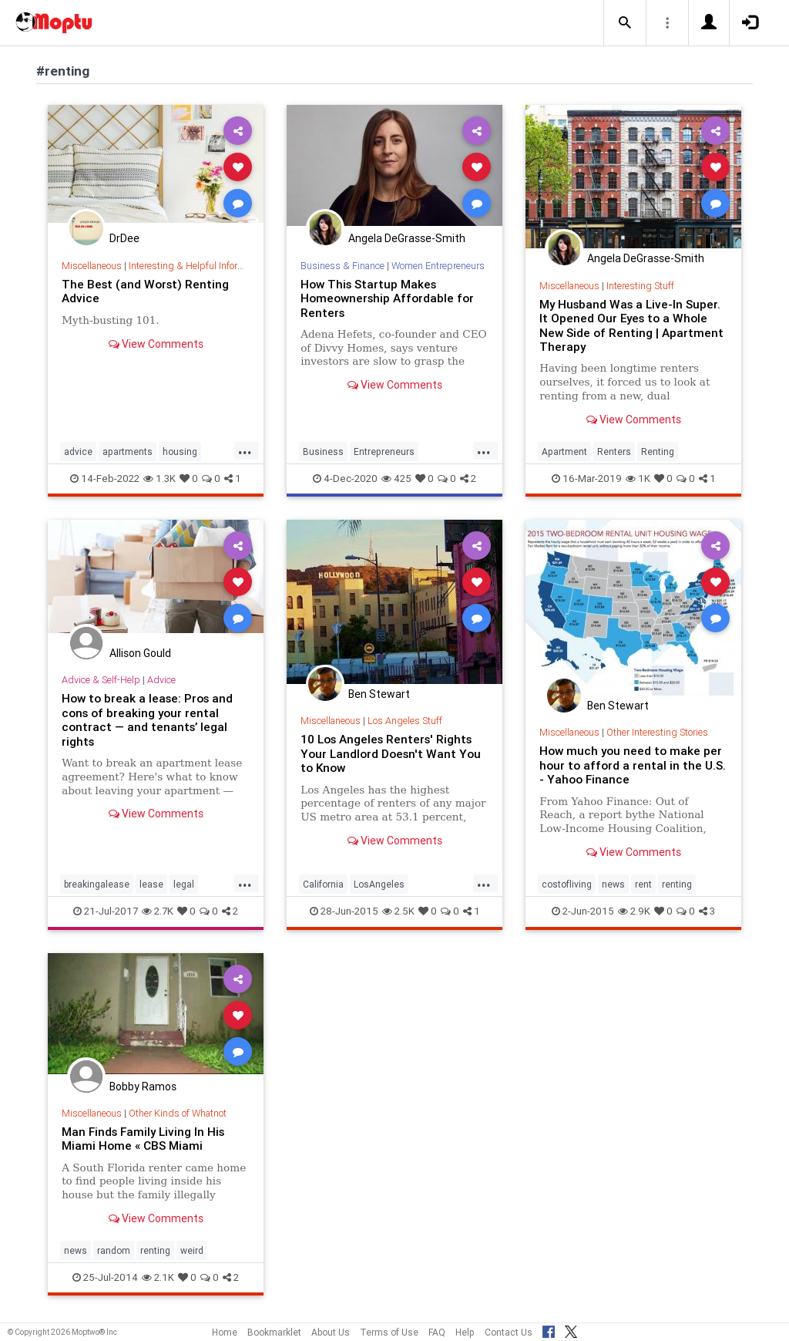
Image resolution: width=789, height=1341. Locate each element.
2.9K (634, 911)
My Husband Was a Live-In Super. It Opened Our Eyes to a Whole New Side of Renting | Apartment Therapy (631, 325)
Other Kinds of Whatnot (178, 1113)
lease (151, 884)
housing (180, 451)
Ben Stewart (379, 694)
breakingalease (96, 884)
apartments (127, 451)
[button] (624, 23)
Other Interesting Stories (657, 732)
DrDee (124, 238)
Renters (614, 451)
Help (465, 1332)
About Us (330, 1332)
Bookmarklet (274, 1332)
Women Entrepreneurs (438, 265)
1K (638, 478)
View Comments (156, 344)
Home (224, 1332)
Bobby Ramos (142, 1086)
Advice (161, 679)
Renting (657, 451)
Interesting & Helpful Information (197, 265)
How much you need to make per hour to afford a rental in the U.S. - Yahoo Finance (632, 765)
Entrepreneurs (384, 451)
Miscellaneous (92, 265)
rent (643, 884)
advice (78, 451)
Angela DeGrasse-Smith (406, 238)
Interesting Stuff (640, 285)
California (323, 884)
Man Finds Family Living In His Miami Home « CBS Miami (143, 1138)
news (613, 884)
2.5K (398, 911)
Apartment (564, 451)
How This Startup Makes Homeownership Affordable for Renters (387, 298)
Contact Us (508, 1332)
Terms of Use (389, 1332)
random (113, 1250)
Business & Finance (342, 265)
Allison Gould (140, 653)
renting (677, 884)
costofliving (567, 884)
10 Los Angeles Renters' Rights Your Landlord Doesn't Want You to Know (390, 753)
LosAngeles (379, 884)
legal (183, 884)
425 (396, 478)
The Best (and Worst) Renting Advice (145, 291)
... (245, 450)
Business (323, 451)
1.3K (159, 478)
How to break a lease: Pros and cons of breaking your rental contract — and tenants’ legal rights (147, 719)
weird (191, 1250)
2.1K (158, 1277)
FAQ (436, 1332)
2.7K (157, 911)
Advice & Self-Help (101, 679)
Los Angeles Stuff (405, 720)
